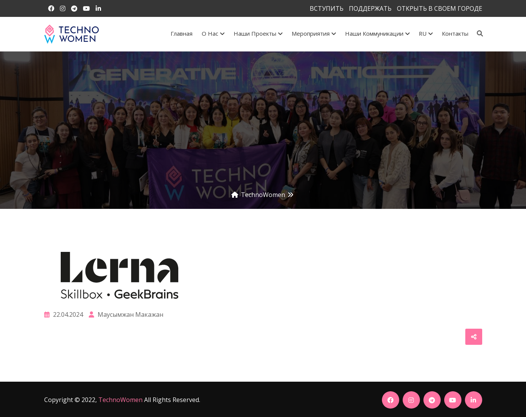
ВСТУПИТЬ (326, 8)
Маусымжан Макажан (126, 314)
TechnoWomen (120, 399)
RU (426, 33)
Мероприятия (314, 33)
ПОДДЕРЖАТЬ (370, 8)
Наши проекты (258, 33)
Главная (181, 33)
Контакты (455, 33)
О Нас (213, 33)
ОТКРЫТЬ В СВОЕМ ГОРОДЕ (439, 8)
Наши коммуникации (377, 33)
